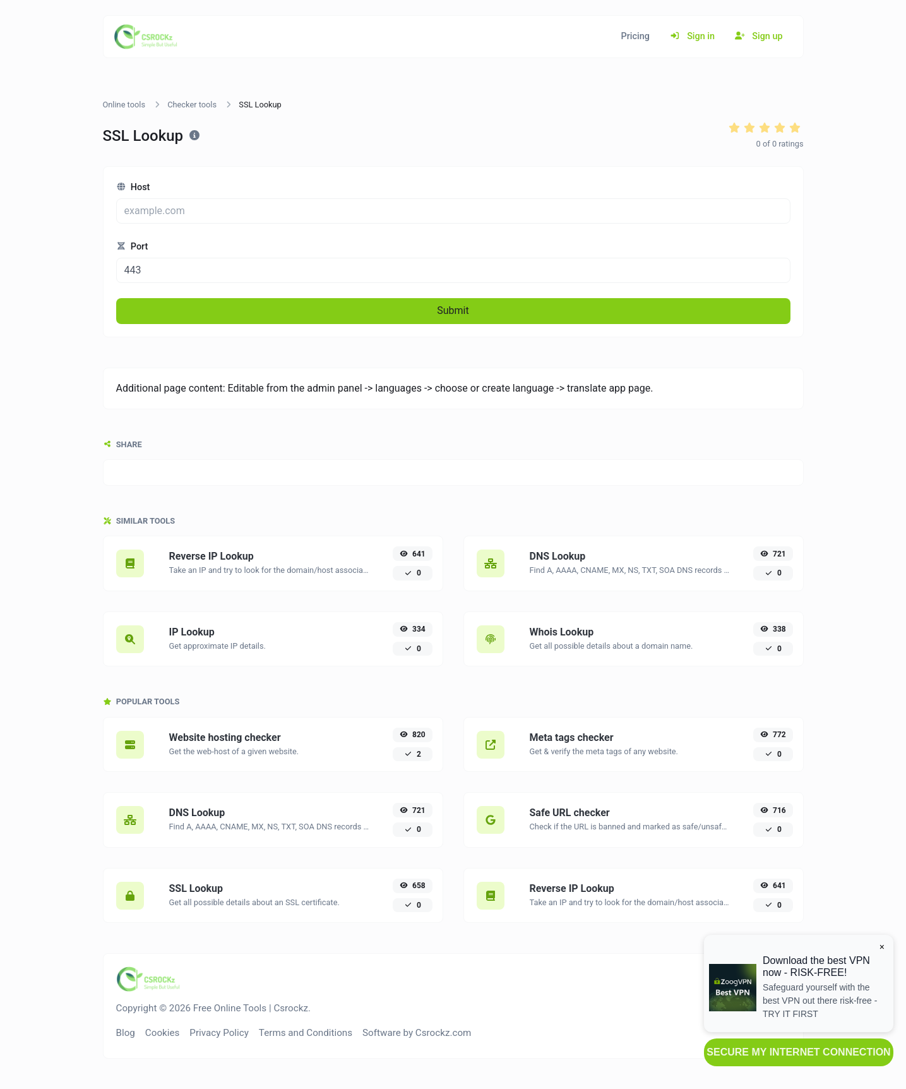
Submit (452, 310)
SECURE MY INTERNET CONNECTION (798, 1052)
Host (133, 187)
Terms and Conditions (305, 1032)
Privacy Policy (219, 1032)
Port (132, 246)
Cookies (162, 1032)
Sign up (759, 36)
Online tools (124, 104)
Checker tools (192, 104)
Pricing (635, 36)
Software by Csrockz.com (416, 1032)
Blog (125, 1032)
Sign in (692, 36)
